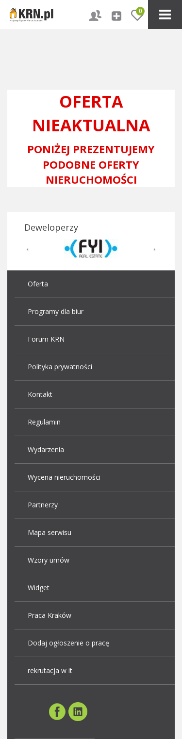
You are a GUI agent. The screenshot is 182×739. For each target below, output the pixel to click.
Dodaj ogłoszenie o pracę (68, 642)
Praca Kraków (49, 615)
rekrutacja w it (50, 670)
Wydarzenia (46, 449)
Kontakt (40, 394)
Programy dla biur (55, 311)
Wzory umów (48, 560)
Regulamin (44, 421)
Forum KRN (46, 339)
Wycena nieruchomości (64, 477)
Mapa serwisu (49, 532)
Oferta (38, 283)
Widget (39, 587)
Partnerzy (43, 504)
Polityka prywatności (60, 366)
